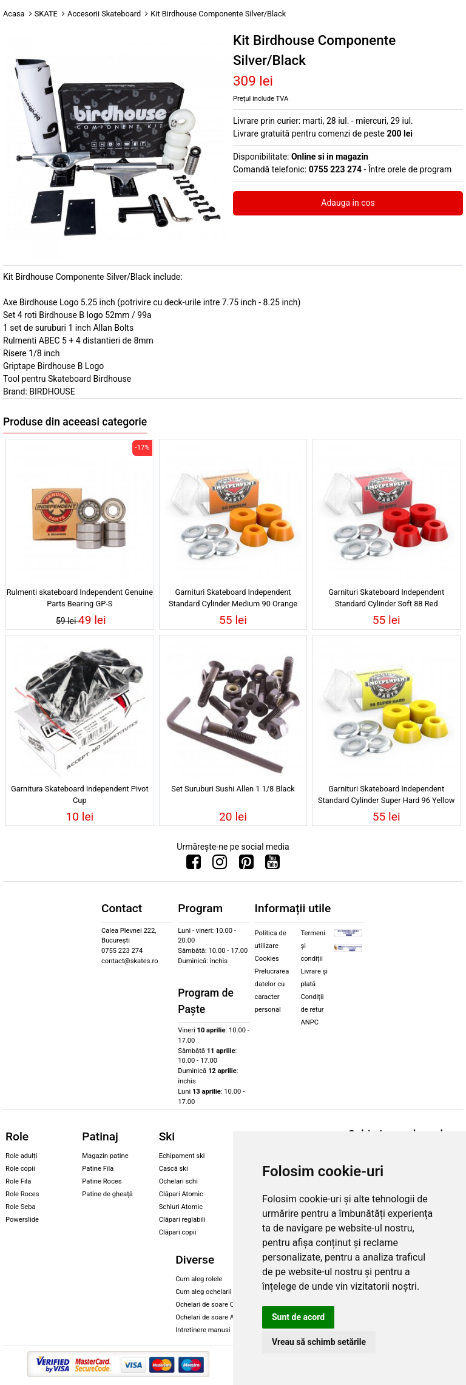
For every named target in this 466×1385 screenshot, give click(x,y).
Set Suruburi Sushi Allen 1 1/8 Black (232, 788)
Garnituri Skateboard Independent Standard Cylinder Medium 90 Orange (233, 598)
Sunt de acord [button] (298, 1317)
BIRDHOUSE (52, 391)
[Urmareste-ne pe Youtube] (272, 865)
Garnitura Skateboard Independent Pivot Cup (80, 794)
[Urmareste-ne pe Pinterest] (246, 865)
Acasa (14, 13)
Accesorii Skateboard (104, 13)
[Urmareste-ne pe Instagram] (220, 865)
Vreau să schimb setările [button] (319, 1342)
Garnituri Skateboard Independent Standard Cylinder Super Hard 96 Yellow (386, 794)
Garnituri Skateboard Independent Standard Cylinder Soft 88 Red (386, 598)
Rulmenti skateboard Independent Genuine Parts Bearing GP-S (80, 598)
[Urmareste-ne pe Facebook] (193, 865)
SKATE (46, 13)
